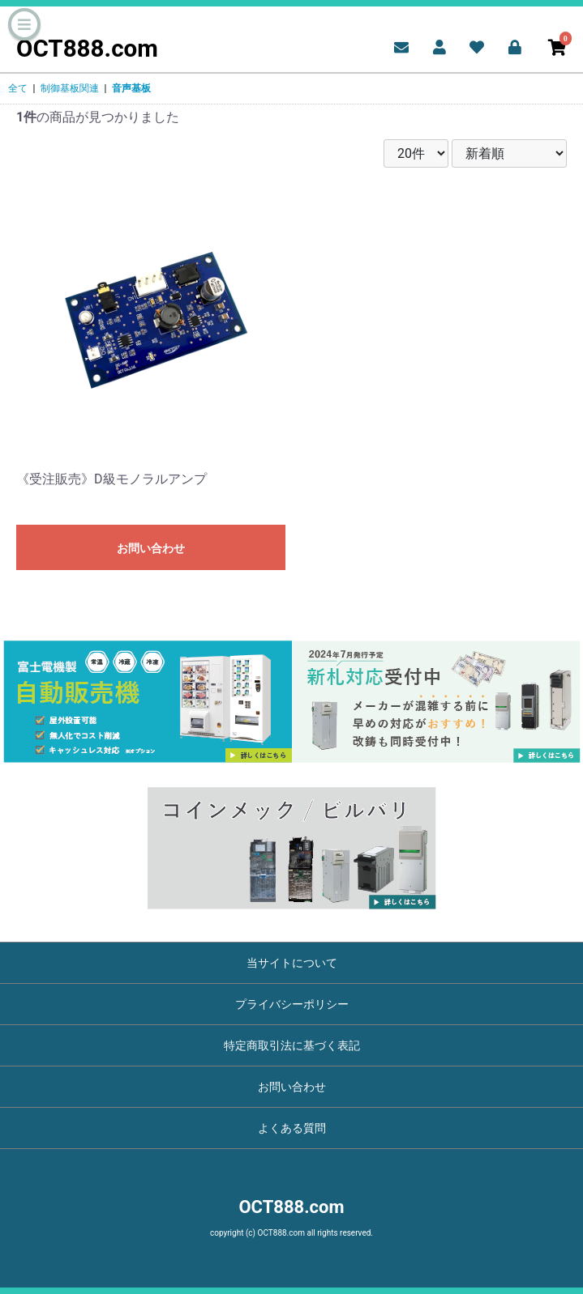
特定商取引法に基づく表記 (292, 1045)
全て (18, 88)
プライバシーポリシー (292, 1004)
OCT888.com (87, 48)
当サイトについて (291, 962)
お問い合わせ (151, 548)
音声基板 (131, 88)
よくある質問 (292, 1128)
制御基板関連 (70, 88)
